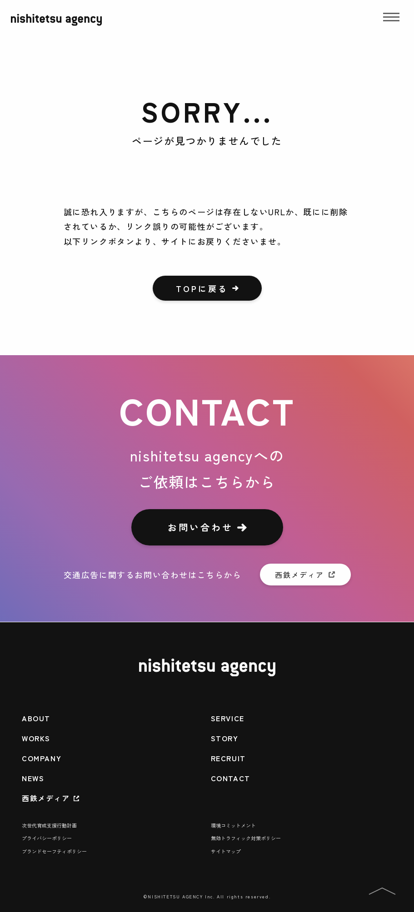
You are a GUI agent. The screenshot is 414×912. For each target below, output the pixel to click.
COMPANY (41, 758)
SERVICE (227, 718)
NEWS (33, 778)
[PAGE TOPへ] (382, 892)
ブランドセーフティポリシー (54, 851)
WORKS (36, 738)
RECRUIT (228, 758)
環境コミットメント (233, 825)
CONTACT (230, 778)
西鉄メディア (46, 798)
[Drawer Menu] (391, 20)
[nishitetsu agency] (56, 25)
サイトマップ (226, 851)
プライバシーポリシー (47, 838)
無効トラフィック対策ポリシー (246, 838)
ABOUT (36, 718)
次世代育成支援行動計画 (49, 825)
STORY (225, 738)
